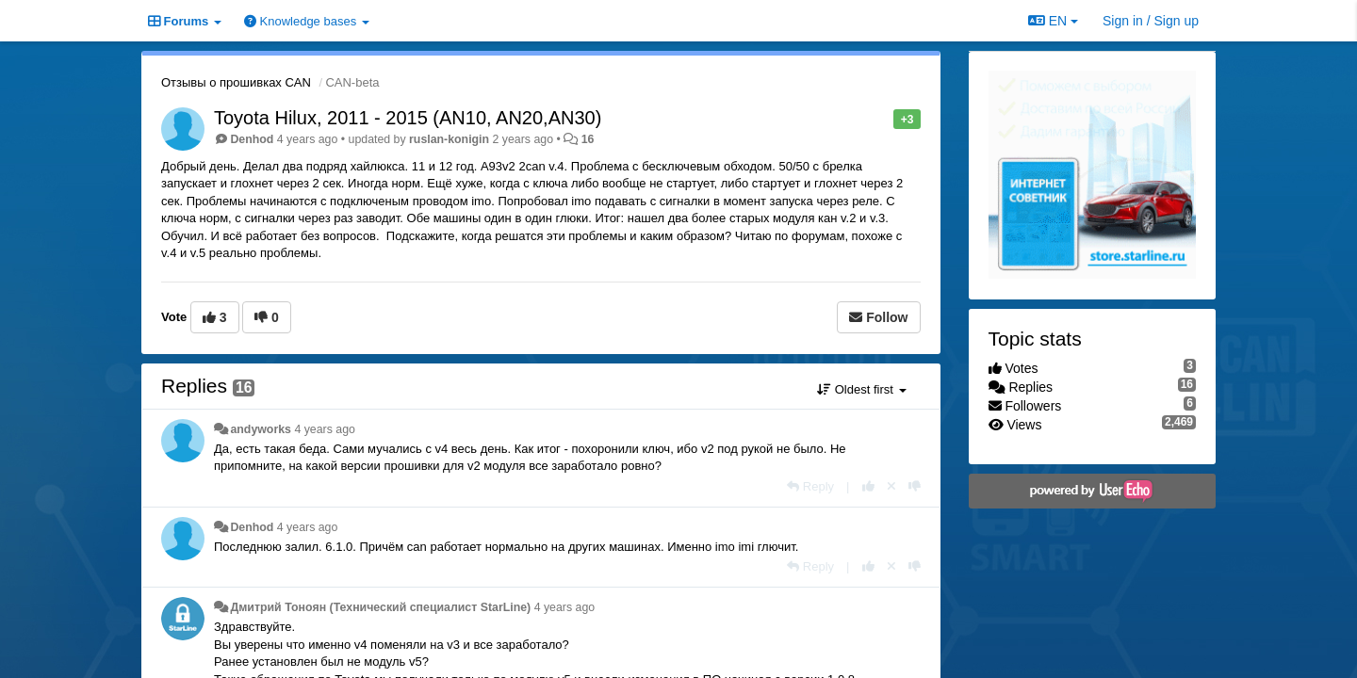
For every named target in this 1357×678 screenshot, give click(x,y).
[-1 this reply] (914, 486)
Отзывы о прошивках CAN (236, 82)
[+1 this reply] (868, 486)
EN (1053, 20)
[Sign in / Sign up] (1150, 21)
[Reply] (810, 486)
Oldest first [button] (861, 389)
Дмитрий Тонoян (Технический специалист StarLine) (380, 607)
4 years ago (324, 429)
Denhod (251, 139)
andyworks (260, 429)
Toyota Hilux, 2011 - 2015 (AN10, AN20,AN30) (407, 117)
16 (588, 139)
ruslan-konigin (449, 139)
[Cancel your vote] (891, 486)
